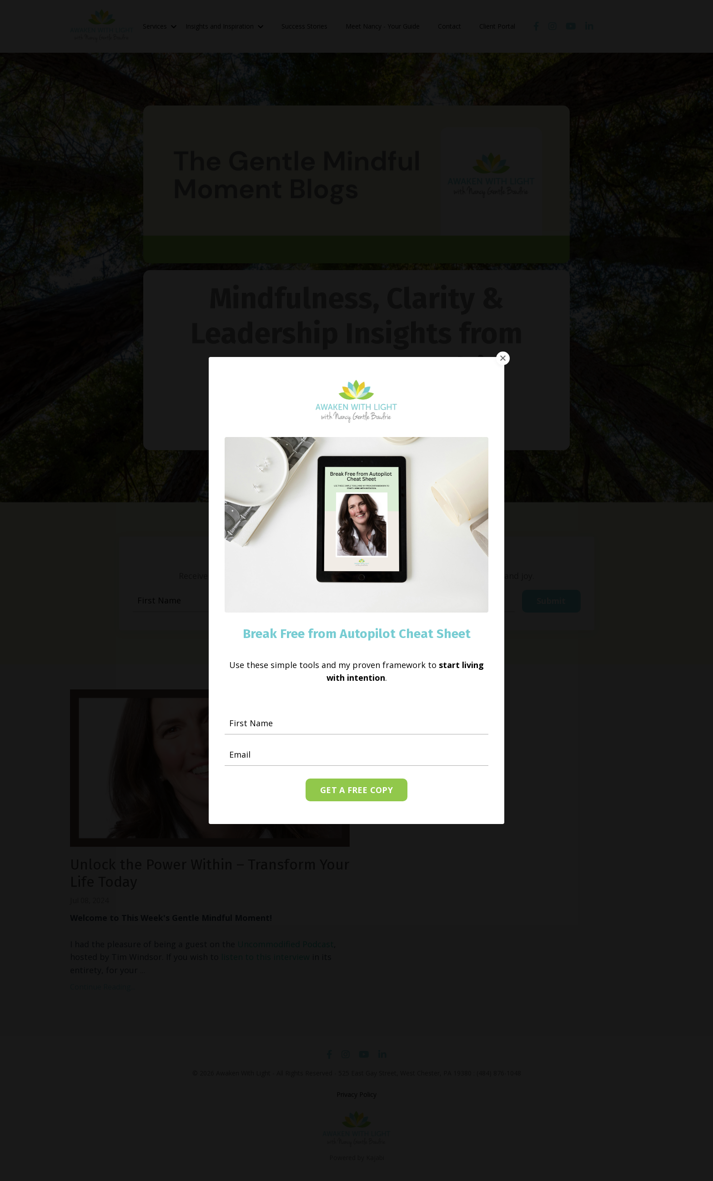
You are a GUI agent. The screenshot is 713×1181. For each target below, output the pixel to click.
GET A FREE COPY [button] (356, 786)
